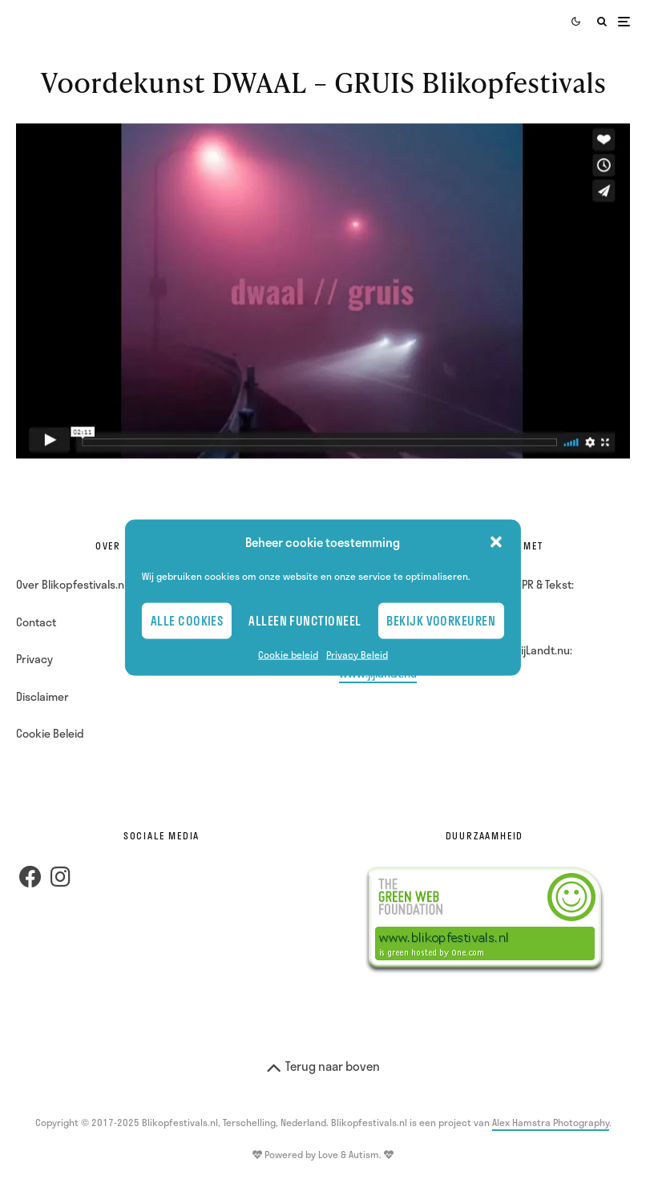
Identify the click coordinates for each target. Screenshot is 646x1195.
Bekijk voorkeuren (440, 620)
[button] (496, 542)
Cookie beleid (288, 653)
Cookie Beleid (50, 733)
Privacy (34, 658)
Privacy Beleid (357, 653)
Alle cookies (187, 620)
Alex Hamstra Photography (550, 1122)
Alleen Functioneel (304, 620)
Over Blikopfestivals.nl (71, 584)
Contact (36, 622)
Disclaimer (42, 696)
